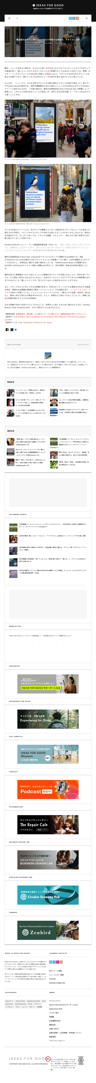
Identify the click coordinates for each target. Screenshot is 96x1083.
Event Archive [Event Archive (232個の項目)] (20, 1001)
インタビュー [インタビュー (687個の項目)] (9, 1007)
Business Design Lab (57, 983)
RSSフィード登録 (55, 971)
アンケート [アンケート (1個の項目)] (37, 1004)
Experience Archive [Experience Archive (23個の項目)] (33, 1001)
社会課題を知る (55, 1021)
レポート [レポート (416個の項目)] (31, 1007)
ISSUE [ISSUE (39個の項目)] (44, 1001)
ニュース (59, 43)
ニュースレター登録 (56, 975)
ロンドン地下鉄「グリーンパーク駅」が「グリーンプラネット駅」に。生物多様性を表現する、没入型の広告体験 (30, 402)
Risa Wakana (49, 43)
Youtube (52, 979)
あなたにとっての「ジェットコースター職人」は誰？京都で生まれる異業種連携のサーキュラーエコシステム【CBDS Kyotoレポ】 (30, 452)
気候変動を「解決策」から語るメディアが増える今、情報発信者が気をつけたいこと (51, 314)
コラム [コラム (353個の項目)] (18, 1007)
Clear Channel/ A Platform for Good (35, 322)
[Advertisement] (48, 492)
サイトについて (55, 1001)
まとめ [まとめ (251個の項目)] (30, 1004)
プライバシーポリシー (57, 1041)
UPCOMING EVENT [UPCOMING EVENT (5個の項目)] (20, 1004)
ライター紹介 (54, 1013)
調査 (48, 74)
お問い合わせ (54, 1029)
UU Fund (33, 977)
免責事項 (52, 1037)
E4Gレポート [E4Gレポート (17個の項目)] (10, 1001)
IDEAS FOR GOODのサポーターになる (63, 1005)
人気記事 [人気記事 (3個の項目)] (39, 1007)
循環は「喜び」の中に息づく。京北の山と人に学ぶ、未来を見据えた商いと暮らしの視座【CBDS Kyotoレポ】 (30, 462)
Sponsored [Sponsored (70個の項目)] (9, 1004)
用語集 (51, 1017)
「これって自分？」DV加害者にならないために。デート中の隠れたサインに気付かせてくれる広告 (30, 413)
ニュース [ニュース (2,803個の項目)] (24, 1007)
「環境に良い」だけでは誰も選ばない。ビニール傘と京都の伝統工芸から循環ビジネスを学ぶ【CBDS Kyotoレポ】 (30, 442)
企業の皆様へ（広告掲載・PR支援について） (65, 1033)
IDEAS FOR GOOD (28, 1059)
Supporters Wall (55, 1009)
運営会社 (52, 1025)
